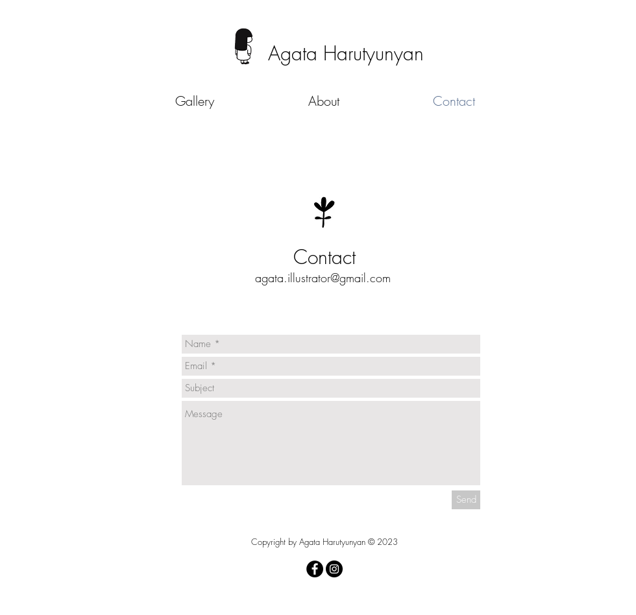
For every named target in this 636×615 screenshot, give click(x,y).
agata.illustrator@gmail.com (323, 277)
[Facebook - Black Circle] (314, 569)
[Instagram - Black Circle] (334, 569)
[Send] (466, 499)
